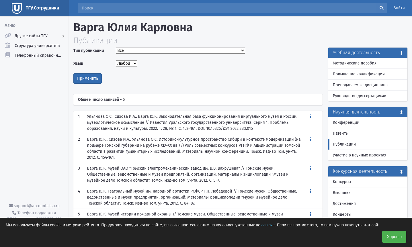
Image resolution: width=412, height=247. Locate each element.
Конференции (346, 122)
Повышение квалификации (359, 74)
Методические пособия (355, 63)
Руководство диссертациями (359, 95)
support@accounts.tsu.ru (34, 205)
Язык (78, 63)
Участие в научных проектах (359, 155)
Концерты (342, 214)
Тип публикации (88, 50)
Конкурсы (342, 181)
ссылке (268, 225)
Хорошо (394, 236)
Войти (399, 7)
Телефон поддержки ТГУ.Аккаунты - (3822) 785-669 (34, 216)
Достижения (344, 203)
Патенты (341, 133)
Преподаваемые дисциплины (360, 85)
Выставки (342, 192)
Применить (87, 78)
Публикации (344, 144)
